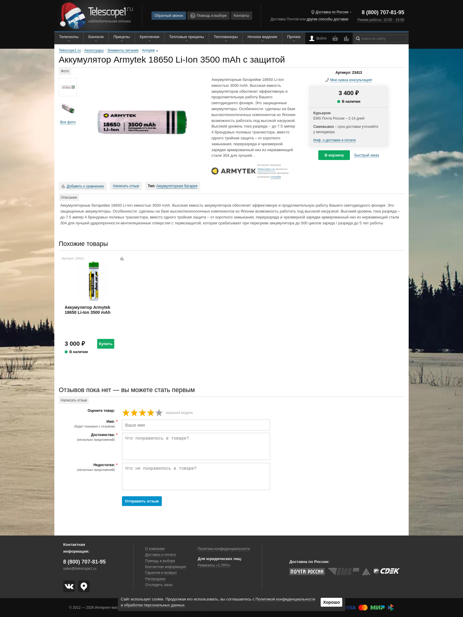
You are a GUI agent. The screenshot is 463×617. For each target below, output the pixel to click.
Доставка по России (332, 12)
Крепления (149, 37)
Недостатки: (87, 467)
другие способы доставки (327, 19)
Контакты (241, 16)
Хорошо (331, 602)
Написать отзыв (126, 186)
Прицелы (121, 37)
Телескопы (69, 37)
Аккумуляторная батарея (177, 186)
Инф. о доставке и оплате (334, 140)
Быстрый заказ (366, 155)
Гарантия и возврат (161, 573)
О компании (155, 549)
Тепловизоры (226, 37)
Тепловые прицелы (186, 37)
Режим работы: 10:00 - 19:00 (381, 20)
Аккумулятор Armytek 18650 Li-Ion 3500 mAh (87, 310)
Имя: (87, 424)
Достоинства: (87, 437)
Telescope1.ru (266, 169)
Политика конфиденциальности (224, 549)
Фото (65, 71)
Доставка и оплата (160, 555)
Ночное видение (262, 37)
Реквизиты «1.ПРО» (214, 565)
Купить (106, 344)
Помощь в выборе (208, 15)
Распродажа (155, 579)
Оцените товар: (101, 411)
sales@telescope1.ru (79, 569)
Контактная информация (165, 567)
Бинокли (96, 37)
